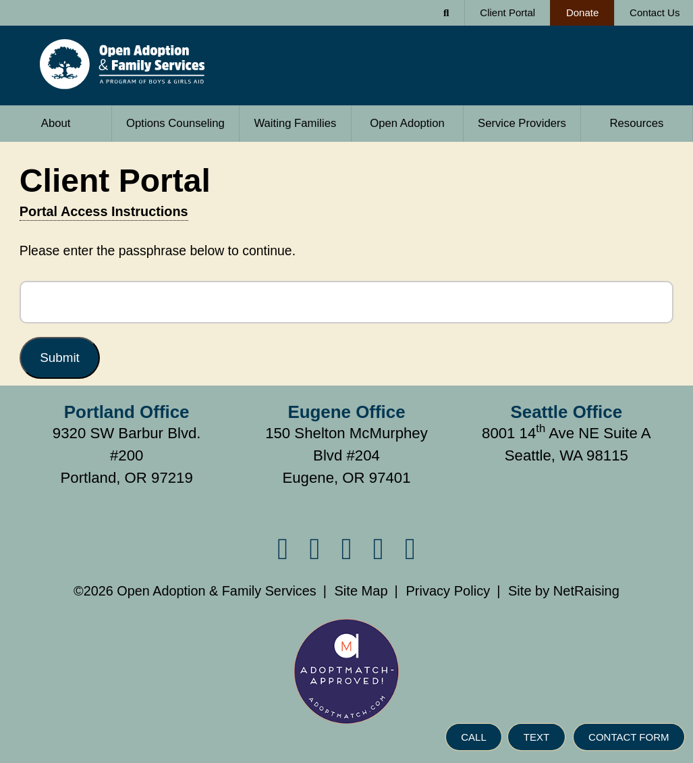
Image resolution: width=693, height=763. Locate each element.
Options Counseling (175, 123)
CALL (474, 737)
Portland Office (127, 411)
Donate (574, 9)
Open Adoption (407, 123)
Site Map (360, 590)
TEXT (536, 737)
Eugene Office (346, 411)
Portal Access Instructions (104, 211)
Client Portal (507, 12)
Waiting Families (295, 123)
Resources (636, 123)
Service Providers (515, 117)
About (35, 117)
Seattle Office (567, 411)
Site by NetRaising (563, 590)
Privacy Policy (448, 590)
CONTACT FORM (628, 737)
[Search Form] (446, 13)
